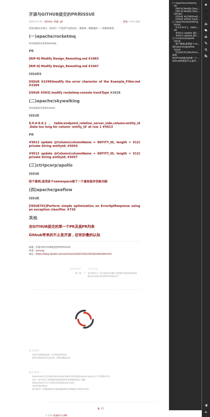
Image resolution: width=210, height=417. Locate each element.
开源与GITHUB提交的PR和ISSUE (62, 14)
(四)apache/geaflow (183, 46)
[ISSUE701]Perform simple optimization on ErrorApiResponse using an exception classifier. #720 (188, 52)
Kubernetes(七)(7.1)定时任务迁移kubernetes (53, 383)
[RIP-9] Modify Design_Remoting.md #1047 (64, 66)
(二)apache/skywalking (185, 21)
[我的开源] (206, 17)
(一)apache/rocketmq (184, 3)
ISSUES (178, 13)
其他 (174, 55)
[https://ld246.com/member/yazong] (98, 409)
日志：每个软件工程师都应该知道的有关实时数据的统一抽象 (58, 380)
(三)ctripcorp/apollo (183, 38)
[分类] (206, 24)
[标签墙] (206, 30)
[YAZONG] (206, 11)
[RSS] (206, 56)
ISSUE (177, 24)
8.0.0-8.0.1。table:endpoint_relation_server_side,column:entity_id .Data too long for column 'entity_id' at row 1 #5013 (84, 125)
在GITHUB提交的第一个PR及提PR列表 (61, 226)
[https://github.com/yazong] (102, 409)
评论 (123, 21)
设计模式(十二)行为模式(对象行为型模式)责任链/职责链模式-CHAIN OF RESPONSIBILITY (112, 272)
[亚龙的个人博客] (206, 5)
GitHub (48, 21)
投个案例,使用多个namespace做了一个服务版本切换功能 (68, 181)
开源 (56, 21)
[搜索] (206, 50)
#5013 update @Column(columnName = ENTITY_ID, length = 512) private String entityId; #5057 (188, 35)
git (61, 21)
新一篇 (56, 270)
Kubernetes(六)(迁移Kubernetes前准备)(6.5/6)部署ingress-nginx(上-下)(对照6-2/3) (71, 376)
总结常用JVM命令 (40, 386)
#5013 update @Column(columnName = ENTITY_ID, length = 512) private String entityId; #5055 (188, 33)
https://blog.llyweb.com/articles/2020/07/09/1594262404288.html (74, 254)
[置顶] (206, 412)
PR (175, 6)
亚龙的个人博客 (60, 415)
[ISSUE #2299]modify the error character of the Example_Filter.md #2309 (188, 16)
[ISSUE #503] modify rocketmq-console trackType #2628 (188, 19)
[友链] (206, 43)
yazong (40, 250)
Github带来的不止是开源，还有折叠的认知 (64, 235)
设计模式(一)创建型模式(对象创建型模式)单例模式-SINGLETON (60, 389)
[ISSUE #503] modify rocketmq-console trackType (69, 92)
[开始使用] (206, 406)
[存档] (206, 37)
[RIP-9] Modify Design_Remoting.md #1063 (64, 58)
